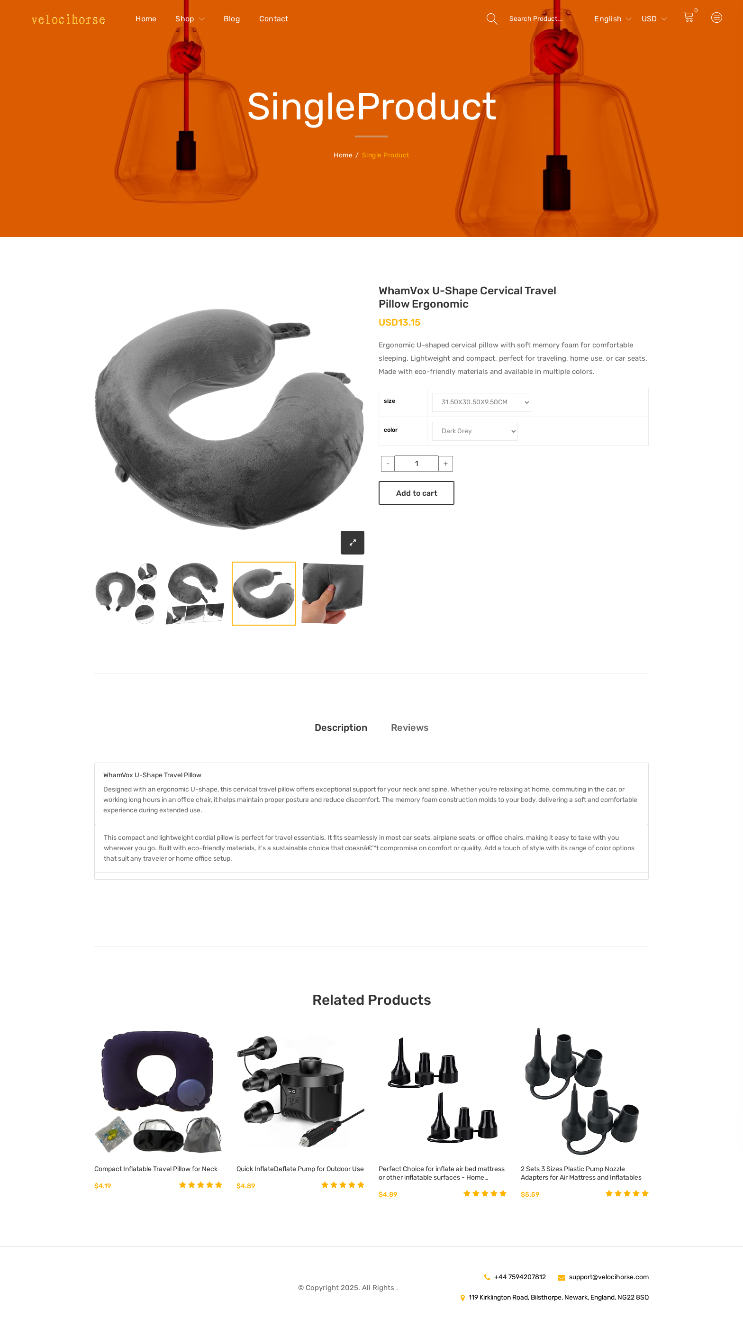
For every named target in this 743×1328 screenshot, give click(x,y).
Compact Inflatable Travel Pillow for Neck (155, 1169)
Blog (232, 18)
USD (654, 18)
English (613, 18)
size (389, 401)
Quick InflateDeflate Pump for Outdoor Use (300, 1169)
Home (146, 18)
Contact (274, 18)
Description (341, 727)
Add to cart (416, 493)
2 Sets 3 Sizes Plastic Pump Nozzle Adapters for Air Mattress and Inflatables (581, 1173)
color (391, 430)
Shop (190, 18)
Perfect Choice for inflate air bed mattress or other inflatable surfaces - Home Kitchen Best (442, 1173)
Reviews (410, 727)
